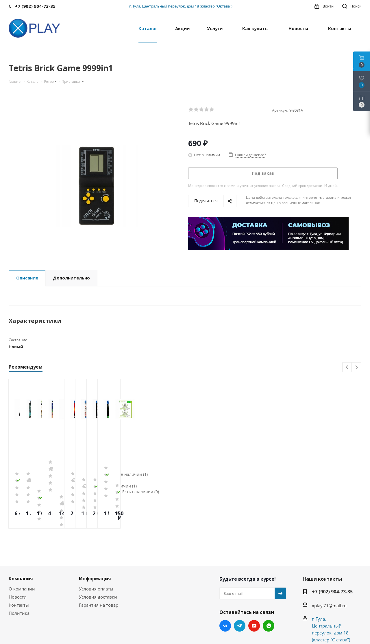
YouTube (254, 581)
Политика (19, 568)
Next (356, 368)
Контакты (19, 560)
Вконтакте (225, 581)
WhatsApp (268, 581)
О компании (22, 544)
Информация (95, 534)
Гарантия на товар (98, 560)
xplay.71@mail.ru (329, 561)
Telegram (239, 581)
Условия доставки (98, 552)
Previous (347, 368)
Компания (21, 534)
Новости (18, 552)
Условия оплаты (96, 544)
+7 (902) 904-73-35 (332, 547)
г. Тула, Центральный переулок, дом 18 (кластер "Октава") (180, 6)
